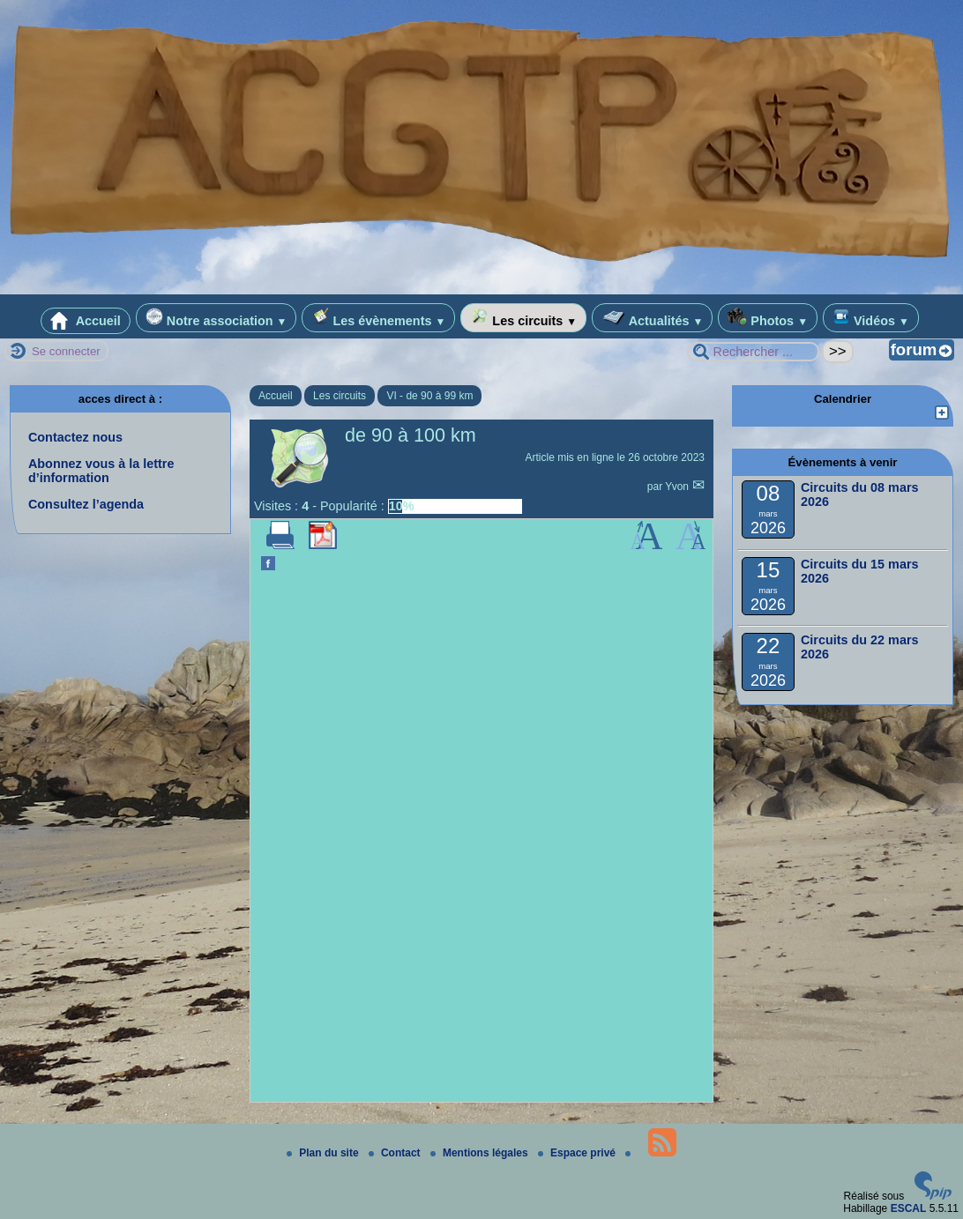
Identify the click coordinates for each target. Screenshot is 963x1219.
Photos (768, 318)
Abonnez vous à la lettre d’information (101, 471)
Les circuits (523, 318)
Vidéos (870, 318)
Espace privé (578, 1153)
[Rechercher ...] (753, 351)
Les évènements (378, 318)
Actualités (652, 318)
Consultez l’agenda (86, 504)
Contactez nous (75, 437)
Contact (396, 1153)
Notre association (216, 318)
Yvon (678, 486)
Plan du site (324, 1153)
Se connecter (66, 351)
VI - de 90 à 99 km (429, 396)
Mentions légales (480, 1153)
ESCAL (909, 1208)
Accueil (85, 321)
